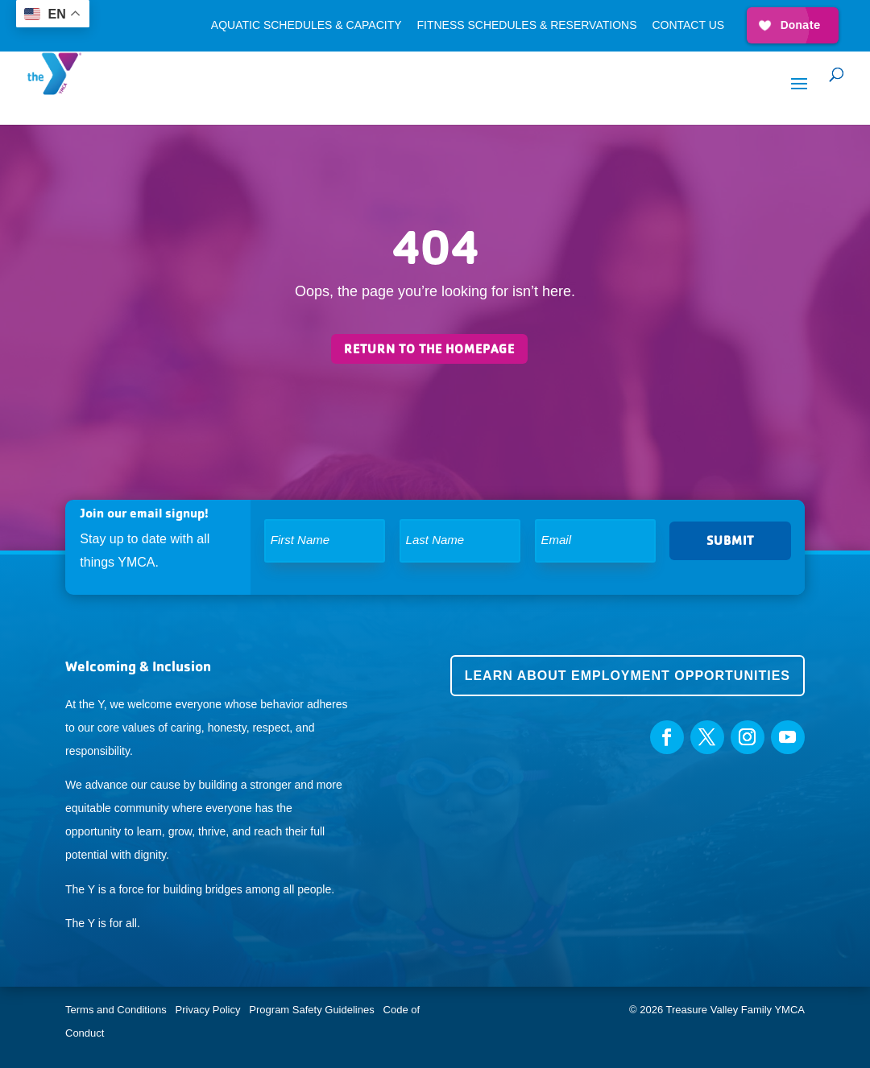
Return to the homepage (429, 348)
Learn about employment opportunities (627, 675)
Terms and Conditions (116, 1010)
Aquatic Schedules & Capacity (306, 25)
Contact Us (688, 25)
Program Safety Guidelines (310, 1010)
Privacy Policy (208, 1010)
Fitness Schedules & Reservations (526, 25)
